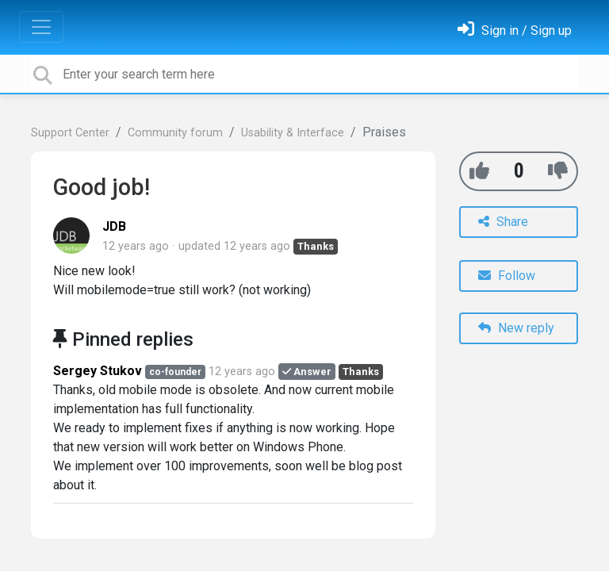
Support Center (70, 133)
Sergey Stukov (97, 370)
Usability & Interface (292, 133)
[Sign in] (514, 30)
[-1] (558, 170)
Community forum (175, 133)
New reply (516, 327)
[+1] (479, 170)
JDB (114, 226)
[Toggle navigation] (41, 27)
